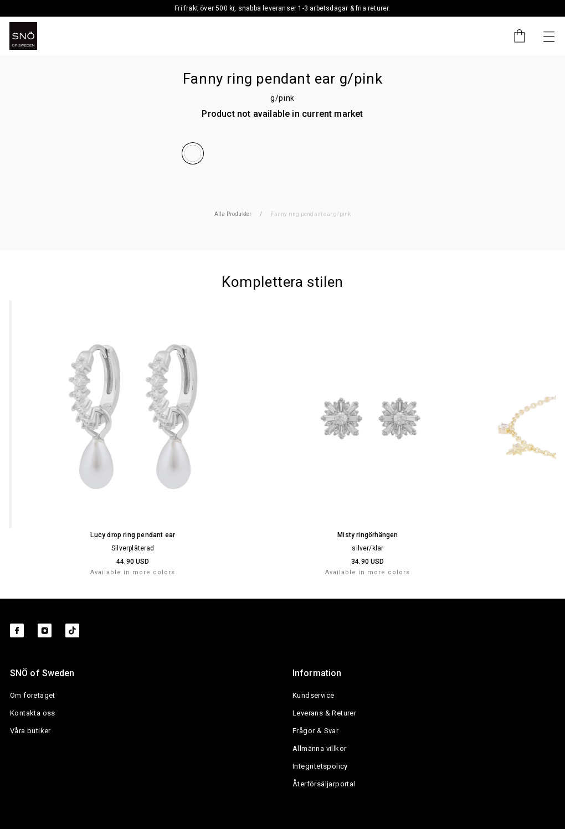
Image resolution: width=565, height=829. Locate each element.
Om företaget (32, 695)
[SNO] (23, 36)
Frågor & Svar (315, 731)
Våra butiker (30, 731)
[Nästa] (549, 36)
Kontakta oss (32, 713)
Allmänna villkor (319, 748)
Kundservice (313, 695)
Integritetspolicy (320, 766)
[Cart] (514, 36)
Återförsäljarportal (324, 784)
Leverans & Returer (324, 713)
